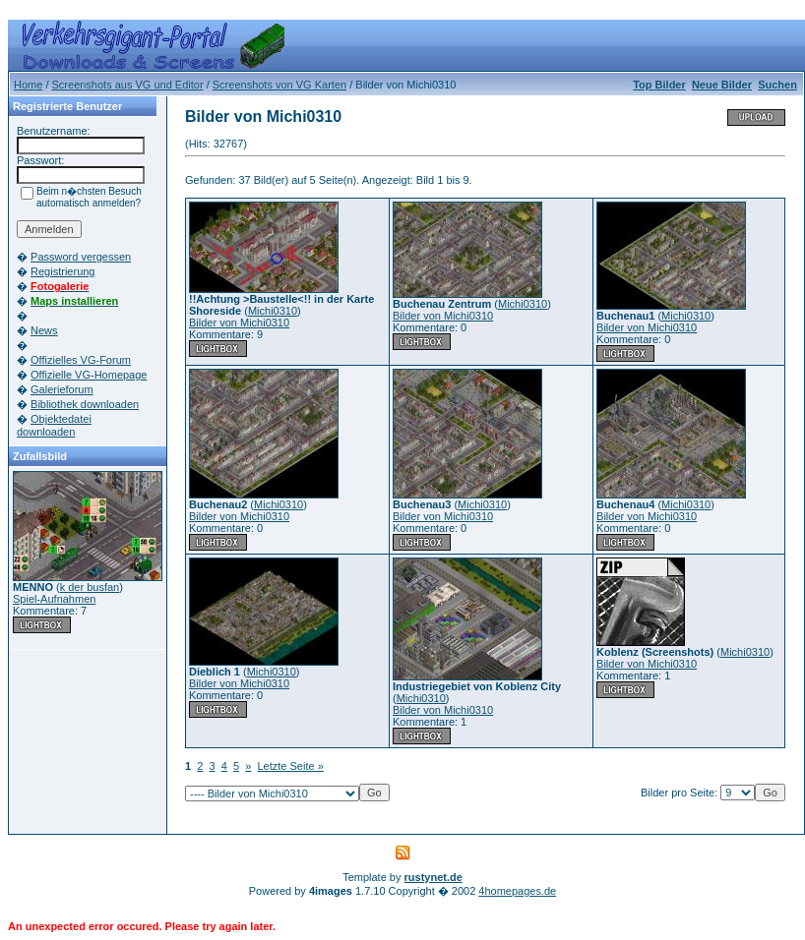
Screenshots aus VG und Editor (128, 84)
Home (28, 84)
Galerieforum (62, 389)
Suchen (777, 84)
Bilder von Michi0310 (239, 322)
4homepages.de (517, 891)
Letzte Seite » (291, 766)
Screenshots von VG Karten (279, 84)
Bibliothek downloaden (85, 404)
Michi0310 (272, 311)
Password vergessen (81, 257)
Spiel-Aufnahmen (54, 599)
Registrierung (62, 271)
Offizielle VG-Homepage (89, 375)
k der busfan (90, 587)
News (44, 330)
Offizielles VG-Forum (81, 360)
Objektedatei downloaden (54, 425)
